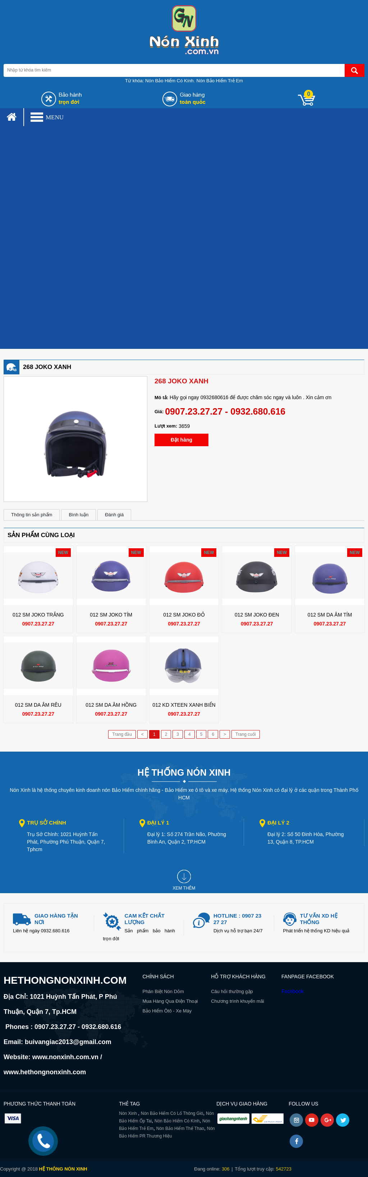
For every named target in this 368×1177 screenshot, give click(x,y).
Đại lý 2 (278, 823)
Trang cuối (245, 734)
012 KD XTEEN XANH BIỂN (183, 705)
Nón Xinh (128, 1113)
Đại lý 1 (158, 823)
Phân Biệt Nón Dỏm (163, 991)
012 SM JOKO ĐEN (257, 615)
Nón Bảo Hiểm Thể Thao (180, 1128)
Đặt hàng (181, 440)
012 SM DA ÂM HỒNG (111, 705)
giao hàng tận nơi (56, 919)
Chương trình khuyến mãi (237, 1001)
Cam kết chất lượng (145, 919)
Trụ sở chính (46, 823)
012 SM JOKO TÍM (111, 615)
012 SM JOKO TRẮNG (38, 615)
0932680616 (215, 397)
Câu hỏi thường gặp (232, 991)
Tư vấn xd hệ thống (318, 919)
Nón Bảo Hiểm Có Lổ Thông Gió (172, 1113)
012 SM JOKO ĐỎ (183, 615)
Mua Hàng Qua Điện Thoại (170, 1001)
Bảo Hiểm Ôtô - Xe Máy (167, 1011)
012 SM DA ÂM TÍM (330, 615)
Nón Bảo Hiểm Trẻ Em (220, 80)
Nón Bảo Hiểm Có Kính (169, 80)
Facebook (292, 991)
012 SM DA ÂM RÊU (38, 705)
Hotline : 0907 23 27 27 (237, 919)
